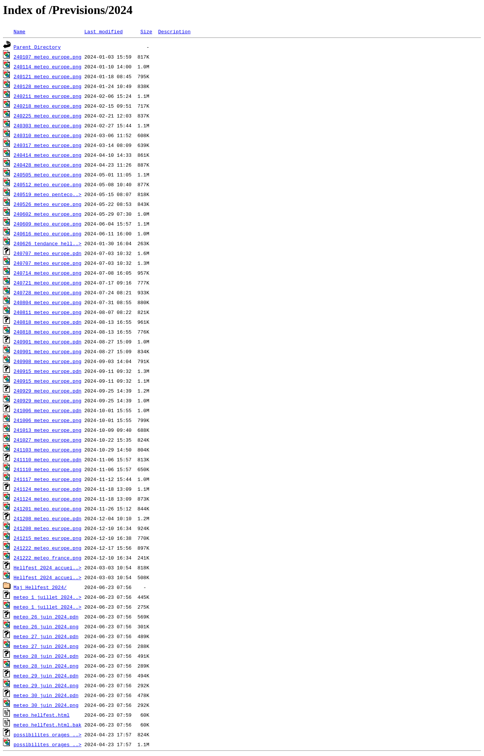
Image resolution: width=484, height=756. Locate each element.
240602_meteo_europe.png (47, 213)
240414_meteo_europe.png (47, 155)
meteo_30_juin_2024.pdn (46, 695)
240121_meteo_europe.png (47, 76)
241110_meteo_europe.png (47, 469)
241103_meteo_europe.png (47, 449)
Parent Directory (37, 46)
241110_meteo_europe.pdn (47, 459)
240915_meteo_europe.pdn (47, 371)
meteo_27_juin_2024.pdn (46, 636)
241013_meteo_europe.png (47, 430)
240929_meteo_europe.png (47, 400)
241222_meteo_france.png (47, 557)
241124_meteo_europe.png (47, 498)
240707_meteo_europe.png (47, 263)
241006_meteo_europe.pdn (47, 410)
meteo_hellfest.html (42, 714)
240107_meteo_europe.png (47, 56)
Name (19, 31)
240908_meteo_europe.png (47, 361)
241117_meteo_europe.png (47, 479)
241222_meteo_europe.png (47, 547)
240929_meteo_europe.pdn (47, 390)
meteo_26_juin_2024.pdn (46, 616)
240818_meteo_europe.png (47, 331)
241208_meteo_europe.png (47, 528)
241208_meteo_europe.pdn (47, 518)
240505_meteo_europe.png (47, 174)
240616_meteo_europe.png (47, 233)
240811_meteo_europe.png (47, 312)
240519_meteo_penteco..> (47, 194)
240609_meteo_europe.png (47, 223)
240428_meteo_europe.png (47, 164)
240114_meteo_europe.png (47, 66)
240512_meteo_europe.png (47, 184)
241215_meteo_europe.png (47, 538)
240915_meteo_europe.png (47, 380)
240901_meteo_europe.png (47, 351)
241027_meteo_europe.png (47, 439)
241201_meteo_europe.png (47, 508)
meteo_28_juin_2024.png (46, 665)
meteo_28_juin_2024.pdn (46, 655)
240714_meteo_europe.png (47, 272)
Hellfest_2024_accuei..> (47, 567)
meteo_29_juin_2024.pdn (46, 675)
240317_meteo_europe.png (47, 145)
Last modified (103, 31)
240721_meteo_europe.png (47, 282)
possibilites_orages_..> (47, 734)
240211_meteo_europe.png (47, 96)
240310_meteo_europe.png (47, 135)
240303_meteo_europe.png (47, 125)
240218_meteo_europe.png (47, 105)
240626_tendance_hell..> (47, 243)
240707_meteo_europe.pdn (47, 253)
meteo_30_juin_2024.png (46, 705)
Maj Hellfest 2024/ (40, 587)
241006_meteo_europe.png (47, 420)
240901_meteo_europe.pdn (47, 341)
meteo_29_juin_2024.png (46, 685)
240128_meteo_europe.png (47, 86)
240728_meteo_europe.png (47, 292)
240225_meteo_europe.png (47, 115)
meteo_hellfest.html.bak (47, 724)
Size (146, 31)
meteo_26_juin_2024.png (46, 626)
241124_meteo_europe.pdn (47, 488)
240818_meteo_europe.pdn (47, 321)
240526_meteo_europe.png (47, 204)
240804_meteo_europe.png (47, 302)
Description (174, 31)
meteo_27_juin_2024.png (46, 646)
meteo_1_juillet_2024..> (47, 597)
